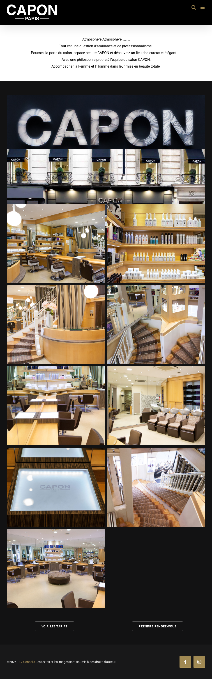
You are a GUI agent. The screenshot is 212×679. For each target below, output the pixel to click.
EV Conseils (27, 662)
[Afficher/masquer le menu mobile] (202, 7)
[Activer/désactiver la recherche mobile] (193, 7)
